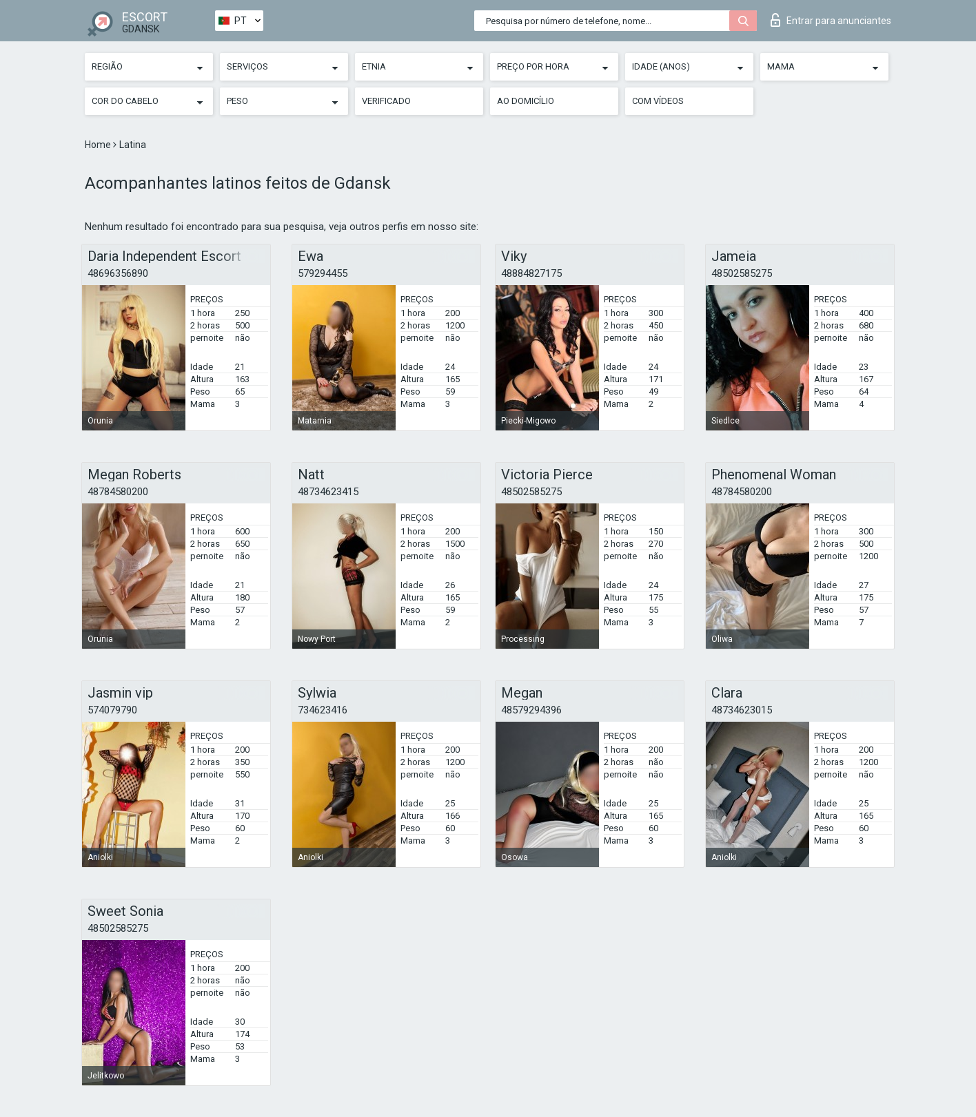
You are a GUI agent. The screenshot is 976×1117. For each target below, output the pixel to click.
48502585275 (741, 273)
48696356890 (118, 273)
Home (99, 144)
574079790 (112, 710)
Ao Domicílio (525, 101)
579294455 (322, 273)
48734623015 (741, 710)
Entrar (831, 20)
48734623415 (328, 492)
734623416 (322, 710)
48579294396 (531, 710)
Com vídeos (658, 101)
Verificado (386, 101)
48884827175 (531, 273)
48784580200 (118, 492)
